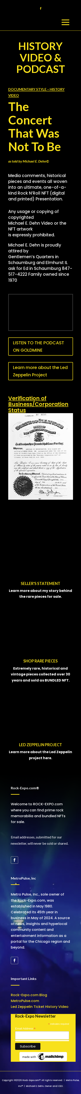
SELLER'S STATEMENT (40, 583)
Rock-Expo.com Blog (29, 994)
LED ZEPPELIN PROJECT (40, 744)
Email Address (25, 1029)
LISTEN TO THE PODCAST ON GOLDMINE (38, 346)
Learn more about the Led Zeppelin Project (40, 371)
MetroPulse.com (25, 1000)
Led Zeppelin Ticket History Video (39, 1006)
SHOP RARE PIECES (40, 661)
